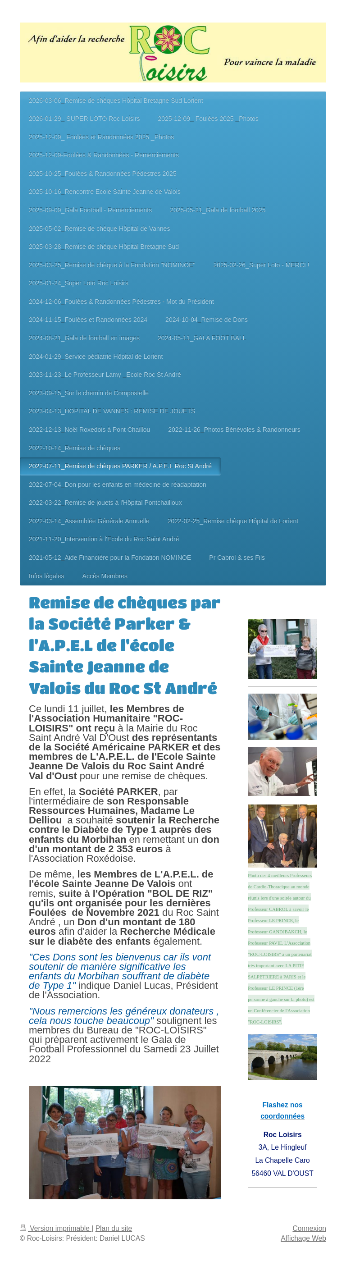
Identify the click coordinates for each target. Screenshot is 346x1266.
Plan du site (114, 1228)
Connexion (309, 1228)
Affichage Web (303, 1238)
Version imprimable (55, 1228)
